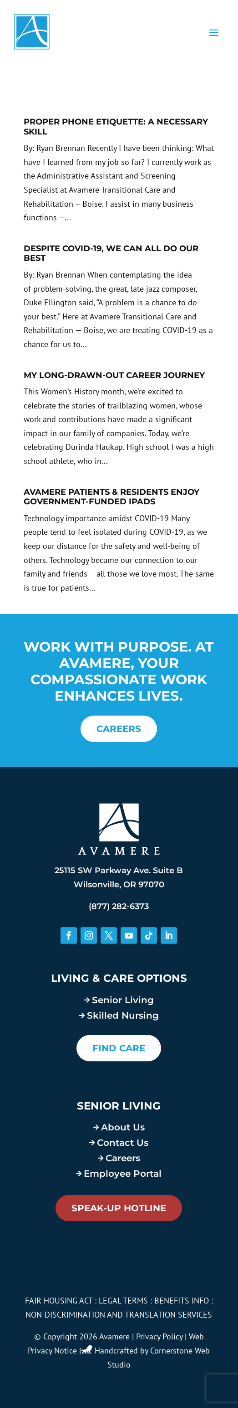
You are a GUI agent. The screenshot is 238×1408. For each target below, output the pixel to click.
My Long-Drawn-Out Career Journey (114, 375)
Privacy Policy (159, 1336)
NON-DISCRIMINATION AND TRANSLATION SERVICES (118, 1314)
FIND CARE (118, 1048)
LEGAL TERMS (123, 1300)
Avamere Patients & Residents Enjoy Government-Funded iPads (111, 497)
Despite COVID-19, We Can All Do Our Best (111, 254)
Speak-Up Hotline (118, 1208)
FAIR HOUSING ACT (58, 1300)
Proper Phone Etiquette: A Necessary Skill (116, 127)
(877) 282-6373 (119, 906)
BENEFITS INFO (181, 1300)
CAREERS (118, 728)
